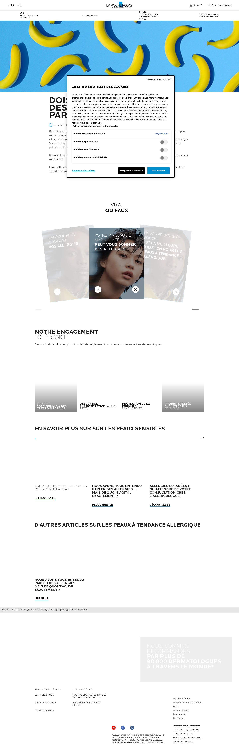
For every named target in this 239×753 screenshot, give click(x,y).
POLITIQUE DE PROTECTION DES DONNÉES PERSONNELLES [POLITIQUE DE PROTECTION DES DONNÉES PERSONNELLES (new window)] (89, 696)
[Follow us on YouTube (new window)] (114, 728)
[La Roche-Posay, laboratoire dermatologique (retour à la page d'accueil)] (120, 5)
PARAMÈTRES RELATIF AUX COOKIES (86, 703)
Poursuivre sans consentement (159, 79)
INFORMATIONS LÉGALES (48, 690)
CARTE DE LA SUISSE (45, 702)
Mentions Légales (83, 690)
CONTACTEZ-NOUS (44, 695)
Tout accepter (158, 171)
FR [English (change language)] (10, 5)
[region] (121, 126)
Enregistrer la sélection (131, 171)
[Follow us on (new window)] (123, 728)
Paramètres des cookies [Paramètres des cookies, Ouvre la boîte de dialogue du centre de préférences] (83, 170)
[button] (195, 309)
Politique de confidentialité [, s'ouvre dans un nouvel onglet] (86, 126)
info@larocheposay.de (183, 741)
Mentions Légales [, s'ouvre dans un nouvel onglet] (109, 126)
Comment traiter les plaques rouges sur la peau (61, 487)
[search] (20, 5)
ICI (60, 167)
